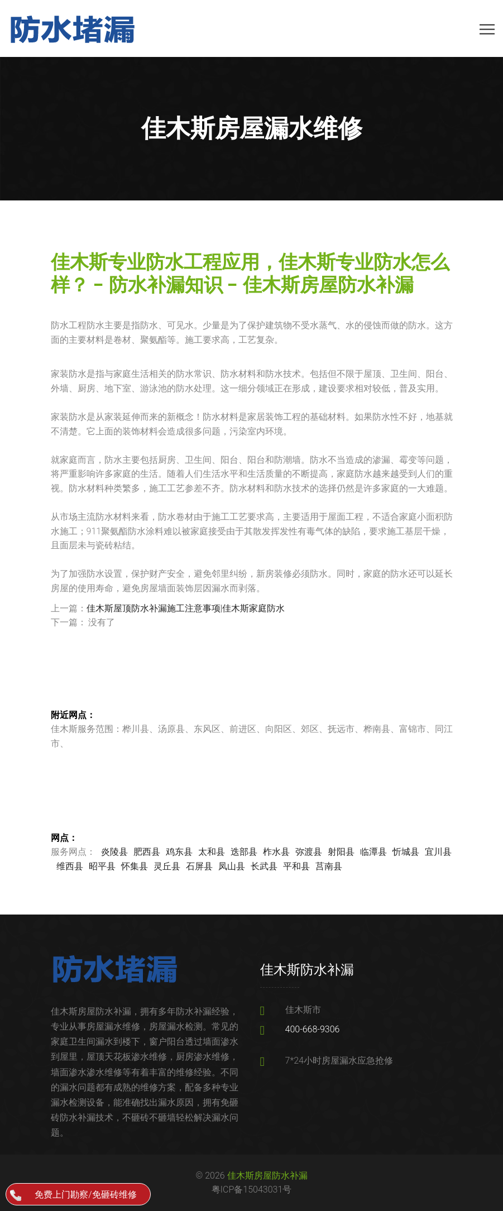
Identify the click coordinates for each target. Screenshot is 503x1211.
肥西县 (146, 851)
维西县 (69, 866)
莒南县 (328, 866)
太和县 (211, 851)
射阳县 (341, 851)
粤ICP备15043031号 (252, 1189)
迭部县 (244, 851)
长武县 (264, 866)
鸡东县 (179, 851)
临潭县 (373, 851)
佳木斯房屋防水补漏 (267, 1175)
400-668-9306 (312, 1029)
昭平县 (102, 866)
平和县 (296, 866)
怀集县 (134, 866)
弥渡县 (308, 851)
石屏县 (199, 866)
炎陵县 (114, 851)
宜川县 (438, 851)
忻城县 (405, 851)
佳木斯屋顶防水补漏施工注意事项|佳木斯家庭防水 (186, 608)
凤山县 (231, 866)
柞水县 (276, 851)
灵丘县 (167, 866)
